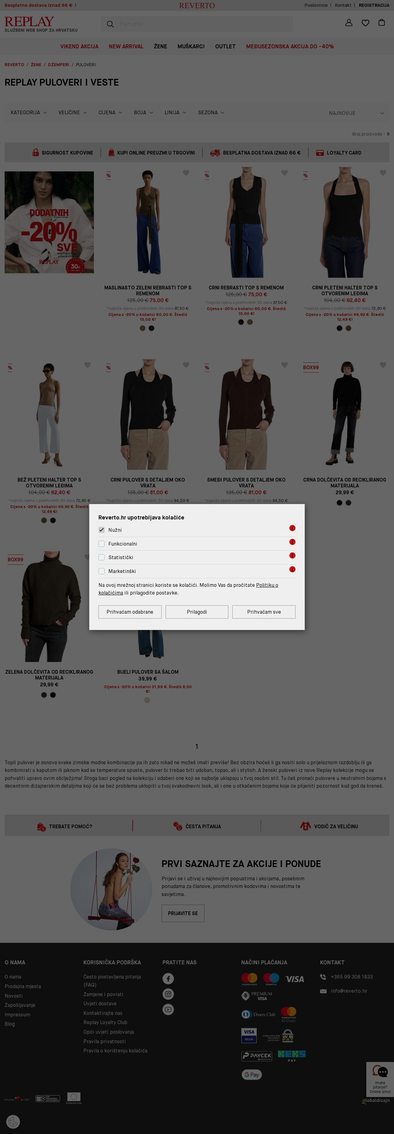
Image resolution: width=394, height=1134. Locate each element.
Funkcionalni (122, 544)
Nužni (115, 530)
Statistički (120, 558)
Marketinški (122, 571)
